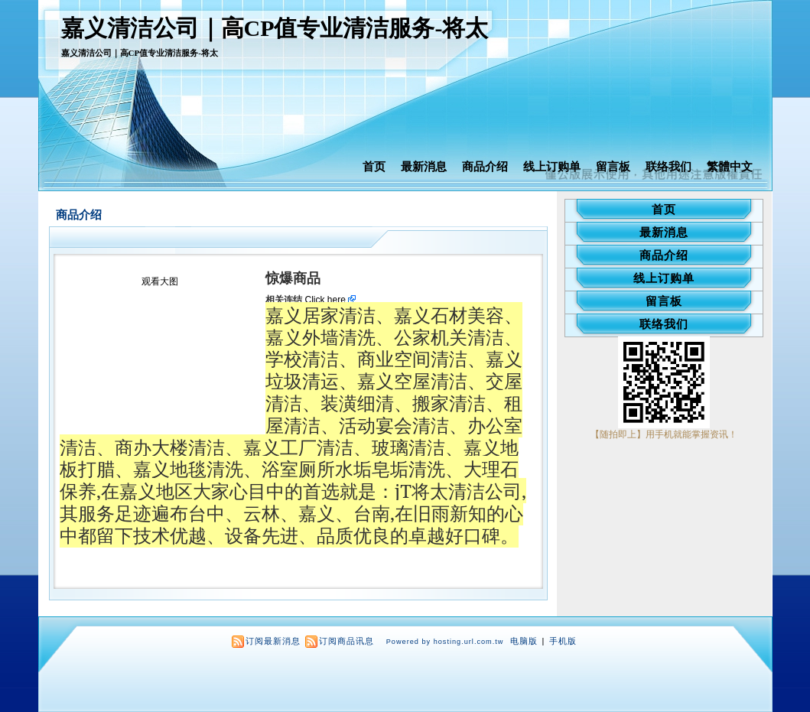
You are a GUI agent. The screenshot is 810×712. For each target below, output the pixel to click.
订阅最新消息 (273, 640)
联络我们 (668, 166)
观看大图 (160, 281)
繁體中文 (730, 166)
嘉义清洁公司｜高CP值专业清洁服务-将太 (275, 28)
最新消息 (424, 166)
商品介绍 (485, 166)
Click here (330, 299)
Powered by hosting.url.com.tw (445, 641)
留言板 (613, 166)
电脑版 (524, 640)
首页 (374, 166)
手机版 (563, 640)
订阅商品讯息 (346, 640)
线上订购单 (552, 166)
